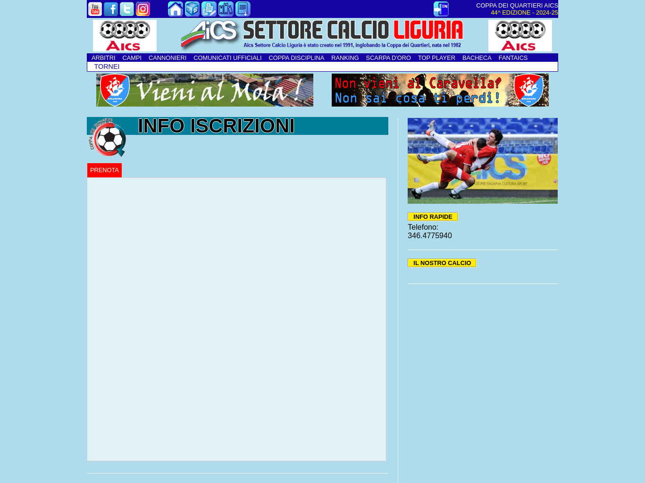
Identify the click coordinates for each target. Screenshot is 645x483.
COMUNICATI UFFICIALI (227, 57)
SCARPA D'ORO (388, 57)
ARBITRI (103, 57)
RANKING (345, 57)
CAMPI (132, 57)
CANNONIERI (167, 57)
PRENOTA (104, 170)
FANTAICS (513, 57)
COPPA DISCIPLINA (296, 57)
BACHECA (477, 57)
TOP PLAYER (436, 57)
